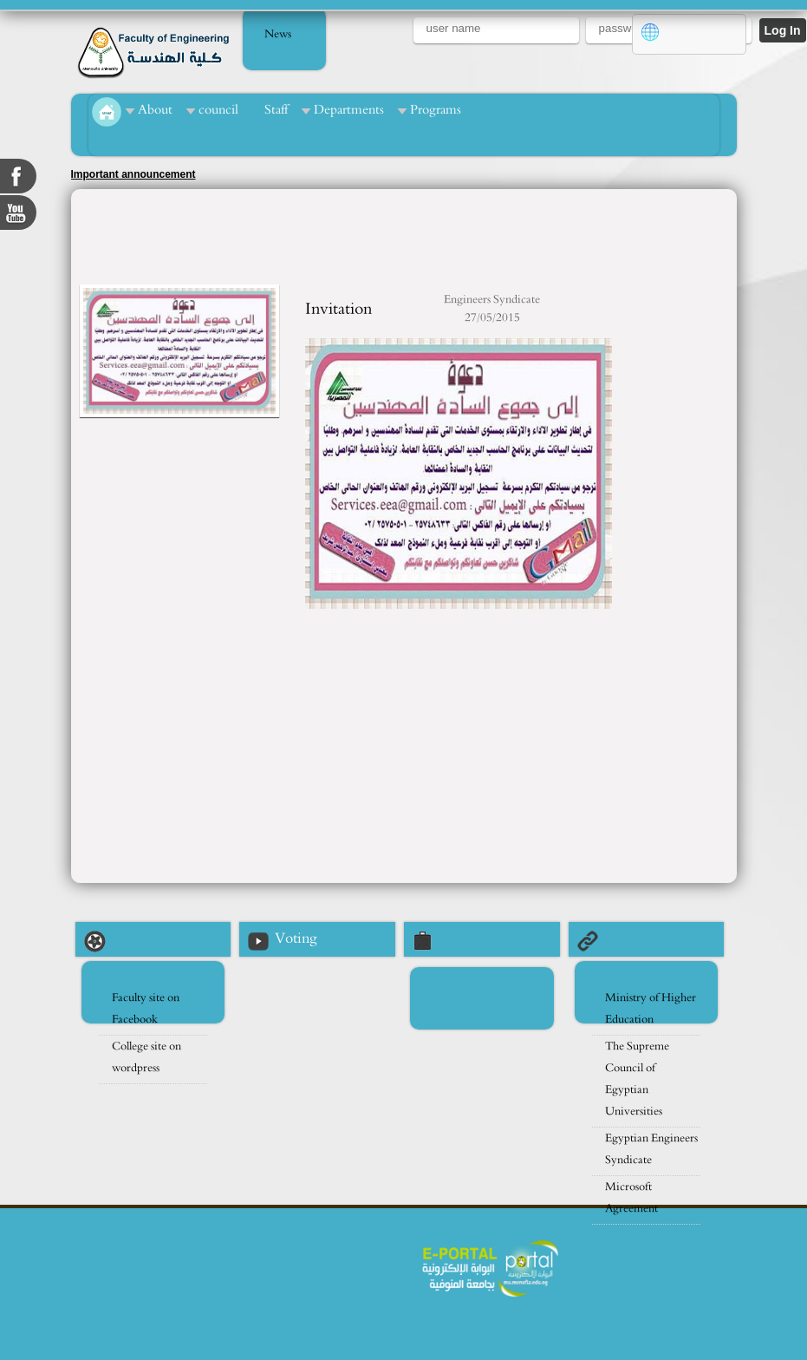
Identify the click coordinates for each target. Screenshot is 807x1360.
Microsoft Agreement (631, 1198)
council (218, 110)
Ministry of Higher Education (650, 1009)
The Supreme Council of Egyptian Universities (637, 1079)
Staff (276, 110)
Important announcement (133, 174)
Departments (349, 110)
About (155, 110)
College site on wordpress (146, 1057)
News (277, 34)
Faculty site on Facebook (145, 1009)
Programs (435, 110)
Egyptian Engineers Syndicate (651, 1149)
